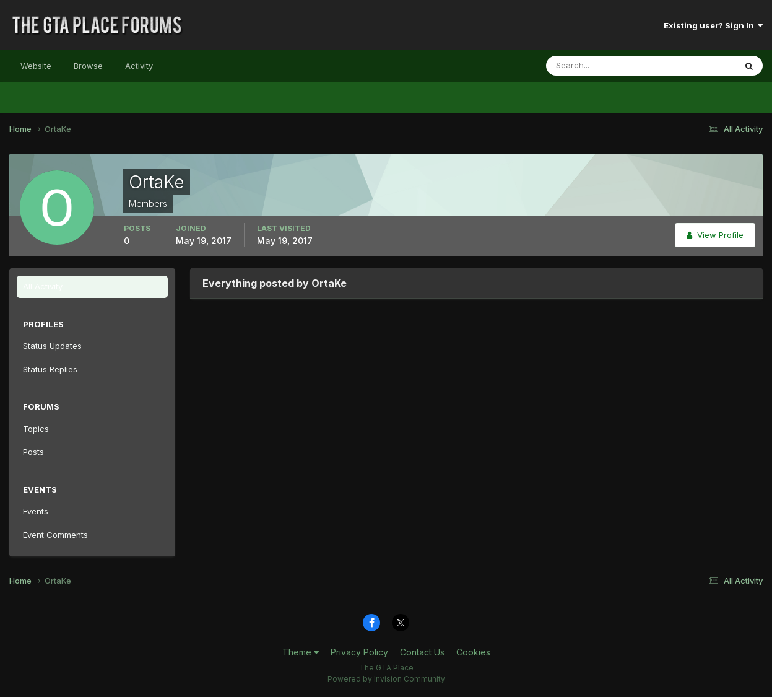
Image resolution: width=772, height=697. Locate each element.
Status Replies (50, 369)
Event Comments (55, 535)
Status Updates (52, 346)
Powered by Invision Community (386, 678)
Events (35, 511)
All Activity (43, 286)
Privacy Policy (359, 652)
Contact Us (422, 652)
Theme (300, 652)
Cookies (473, 652)
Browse (88, 66)
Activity (139, 66)
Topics (36, 429)
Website (35, 66)
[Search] (600, 66)
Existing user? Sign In (713, 25)
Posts (33, 452)
